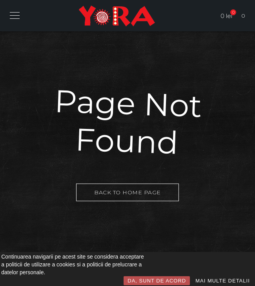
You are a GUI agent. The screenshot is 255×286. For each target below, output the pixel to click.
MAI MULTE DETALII (222, 281)
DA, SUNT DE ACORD (157, 281)
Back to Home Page (127, 192)
